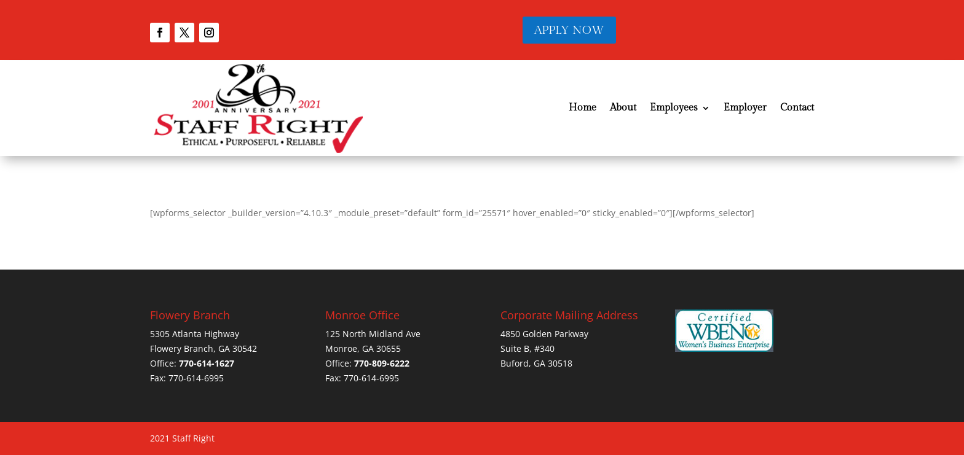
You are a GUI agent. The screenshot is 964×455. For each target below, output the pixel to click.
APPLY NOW (569, 30)
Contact (797, 108)
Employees (674, 108)
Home (582, 108)
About (623, 108)
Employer (745, 108)
